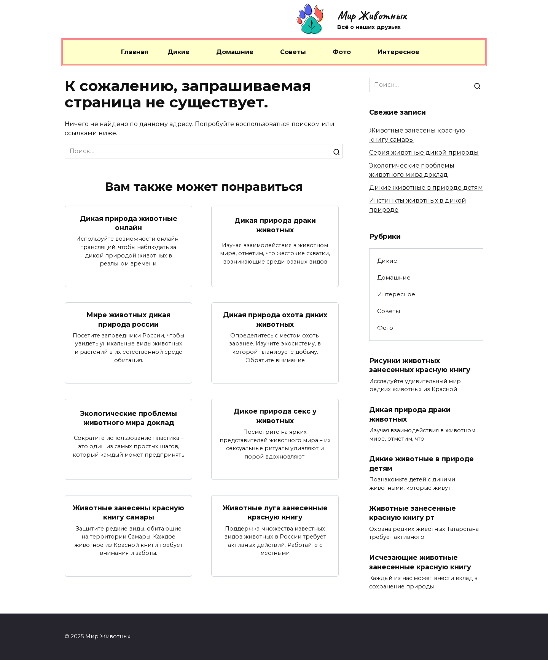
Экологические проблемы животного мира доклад (128, 418)
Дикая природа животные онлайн (128, 223)
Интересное (398, 52)
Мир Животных (371, 15)
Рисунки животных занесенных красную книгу (419, 365)
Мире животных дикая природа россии (128, 319)
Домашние (234, 52)
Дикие (178, 52)
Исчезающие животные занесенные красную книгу (420, 562)
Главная (134, 52)
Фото (342, 52)
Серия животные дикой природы (424, 152)
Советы (293, 52)
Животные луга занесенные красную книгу (275, 512)
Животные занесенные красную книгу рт (412, 513)
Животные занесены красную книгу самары (128, 512)
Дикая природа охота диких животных (275, 319)
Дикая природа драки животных (275, 225)
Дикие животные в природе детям (426, 187)
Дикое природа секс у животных (275, 416)
